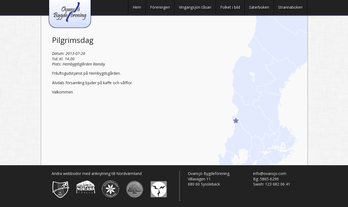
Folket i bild (230, 7)
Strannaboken (290, 7)
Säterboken (259, 7)
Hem (137, 7)
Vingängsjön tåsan (195, 7)
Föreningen (160, 7)
